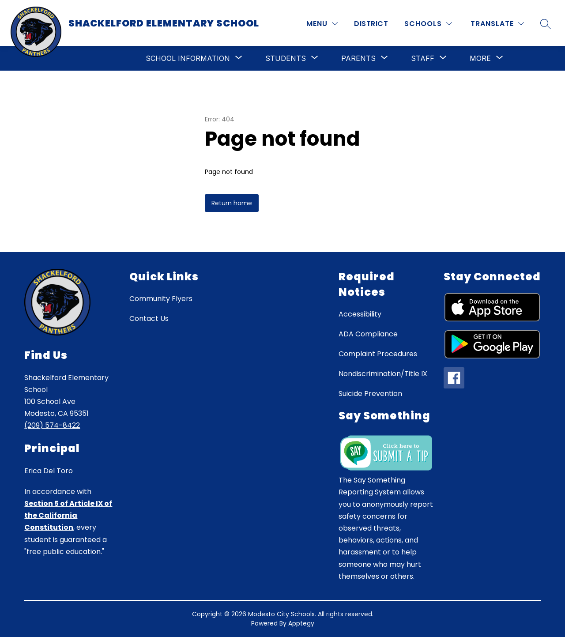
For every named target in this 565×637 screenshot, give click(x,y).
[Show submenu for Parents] (358, 58)
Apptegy (301, 623)
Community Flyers (160, 299)
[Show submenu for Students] (285, 58)
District (371, 24)
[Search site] (545, 24)
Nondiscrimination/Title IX (383, 374)
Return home (231, 203)
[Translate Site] (497, 23)
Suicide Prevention (370, 393)
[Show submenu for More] (480, 58)
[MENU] (322, 23)
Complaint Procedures (378, 354)
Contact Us (149, 318)
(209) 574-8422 (52, 425)
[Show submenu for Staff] (422, 58)
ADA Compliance (368, 334)
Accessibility (360, 314)
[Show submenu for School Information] (188, 58)
